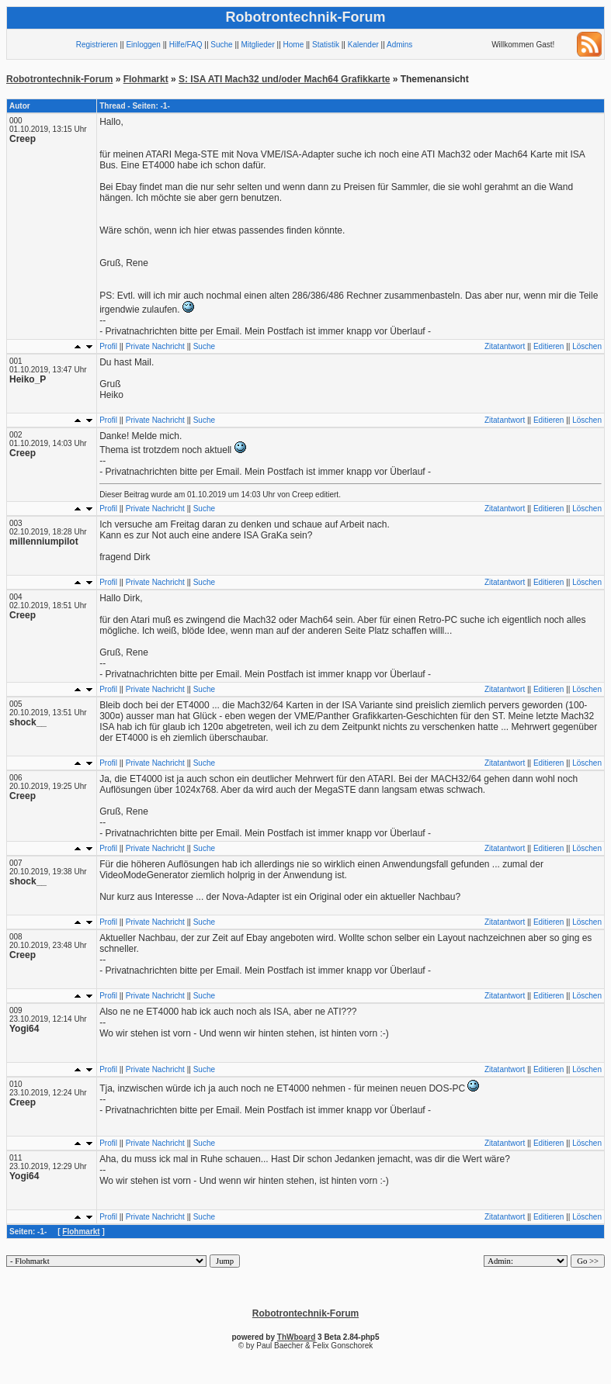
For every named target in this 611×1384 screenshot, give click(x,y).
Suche (221, 44)
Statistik (325, 44)
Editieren (548, 346)
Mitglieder (257, 44)
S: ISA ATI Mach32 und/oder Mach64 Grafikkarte (284, 79)
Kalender (363, 44)
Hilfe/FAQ (186, 44)
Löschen (587, 346)
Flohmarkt (145, 79)
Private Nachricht (155, 346)
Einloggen (143, 44)
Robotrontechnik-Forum (59, 79)
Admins (399, 44)
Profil (108, 346)
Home (293, 44)
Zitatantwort (504, 346)
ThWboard (296, 1337)
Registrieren (97, 44)
